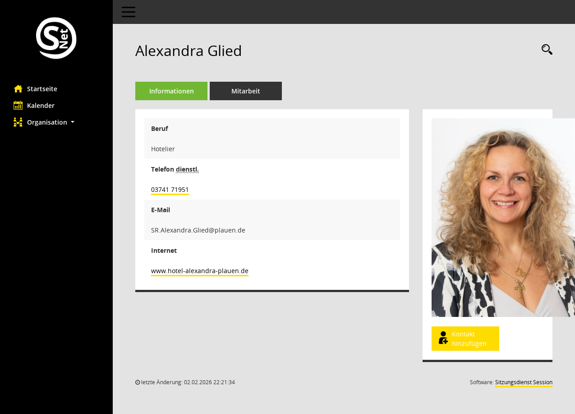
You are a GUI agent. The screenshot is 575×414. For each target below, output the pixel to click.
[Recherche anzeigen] (544, 49)
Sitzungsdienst (523, 382)
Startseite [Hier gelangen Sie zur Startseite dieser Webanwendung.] (35, 88)
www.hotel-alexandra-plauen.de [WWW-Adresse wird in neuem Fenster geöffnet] (199, 270)
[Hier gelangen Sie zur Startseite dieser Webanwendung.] (56, 39)
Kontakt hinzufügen (462, 339)
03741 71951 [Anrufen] (170, 189)
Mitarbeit (245, 91)
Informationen (171, 91)
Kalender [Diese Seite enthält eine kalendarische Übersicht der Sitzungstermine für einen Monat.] (34, 105)
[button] (56, 122)
